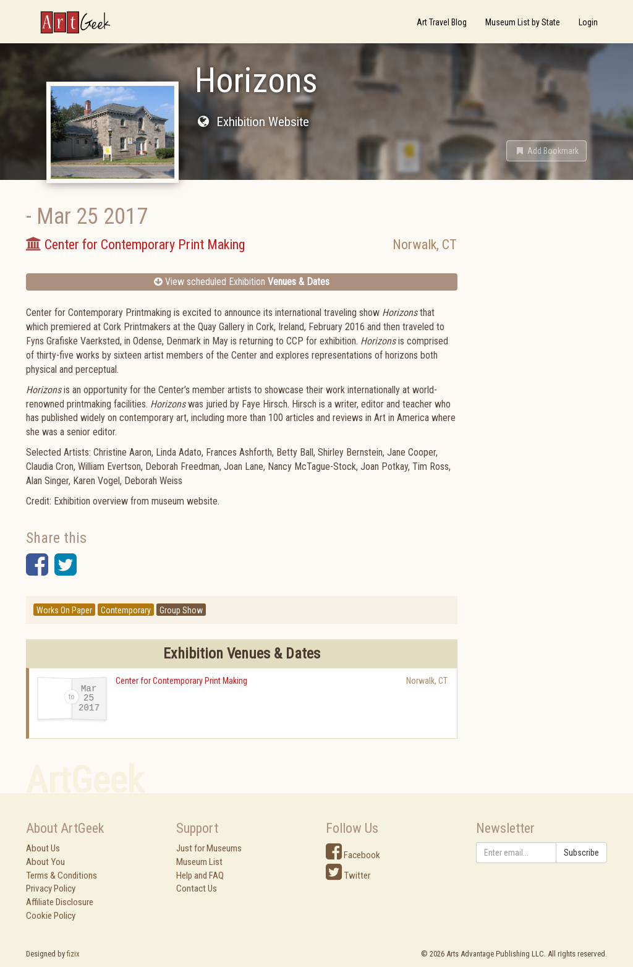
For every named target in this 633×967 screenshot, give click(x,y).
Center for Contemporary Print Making (181, 681)
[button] (546, 150)
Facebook (353, 855)
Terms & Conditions (61, 875)
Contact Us (196, 888)
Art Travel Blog (442, 22)
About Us (43, 848)
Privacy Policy (50, 888)
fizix (73, 953)
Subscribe (581, 853)
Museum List (199, 861)
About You (45, 861)
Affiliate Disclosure (59, 902)
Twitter (348, 875)
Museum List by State (522, 22)
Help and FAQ (200, 875)
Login (588, 22)
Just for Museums (209, 848)
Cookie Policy (50, 915)
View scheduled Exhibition (241, 282)
